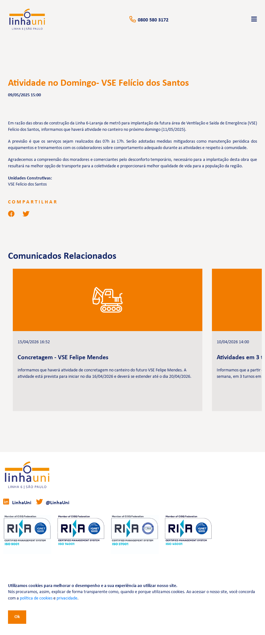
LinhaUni (17, 502)
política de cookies (36, 598)
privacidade (67, 598)
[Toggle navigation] (254, 19)
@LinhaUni (52, 502)
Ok (17, 617)
